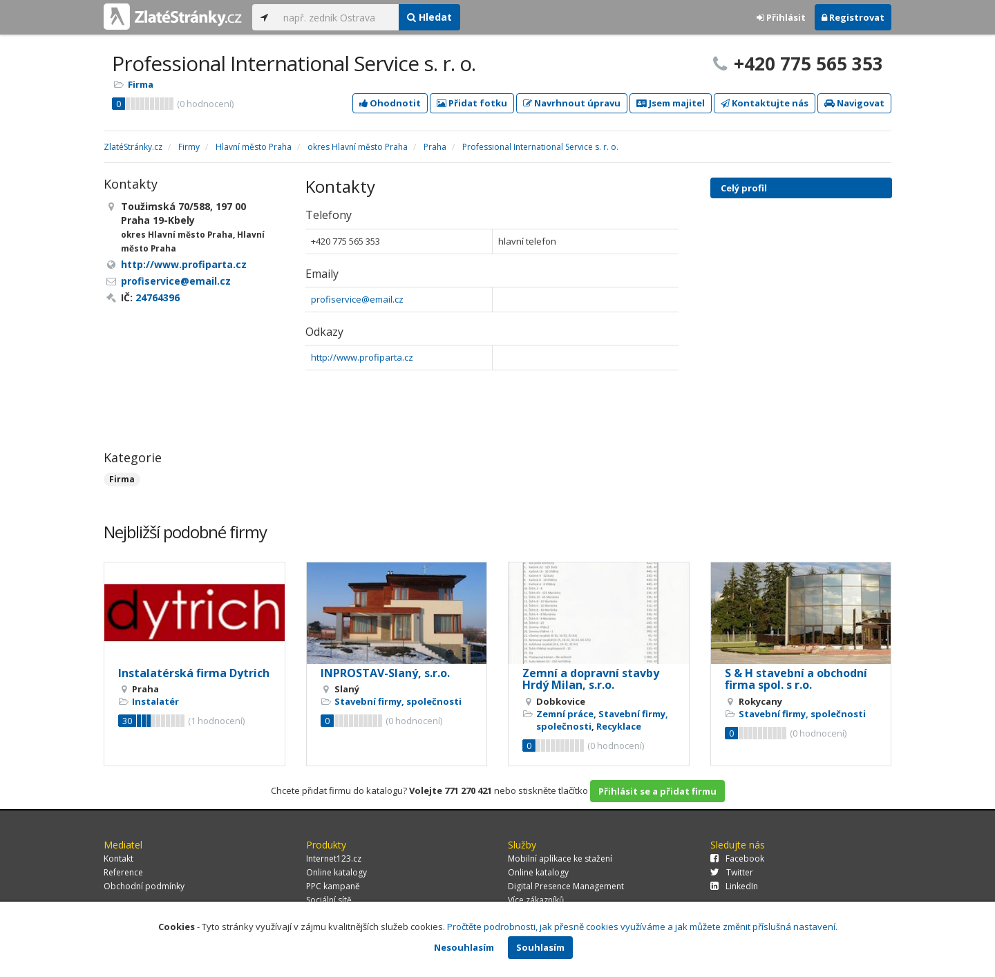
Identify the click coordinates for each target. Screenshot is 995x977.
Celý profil (744, 188)
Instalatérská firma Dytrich (193, 673)
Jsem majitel (670, 103)
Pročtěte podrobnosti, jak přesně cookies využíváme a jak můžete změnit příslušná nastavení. (642, 926)
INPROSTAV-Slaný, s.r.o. (385, 673)
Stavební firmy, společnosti (398, 701)
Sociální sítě (329, 900)
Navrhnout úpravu (571, 103)
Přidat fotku (472, 103)
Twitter (731, 872)
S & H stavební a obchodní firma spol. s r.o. (796, 679)
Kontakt (118, 858)
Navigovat (854, 103)
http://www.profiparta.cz (362, 357)
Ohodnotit (390, 103)
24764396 (157, 297)
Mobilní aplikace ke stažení (560, 858)
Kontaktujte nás (764, 103)
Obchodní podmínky (144, 886)
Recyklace (618, 726)
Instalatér (155, 701)
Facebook (737, 858)
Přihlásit (781, 17)
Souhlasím (540, 947)
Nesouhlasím (464, 947)
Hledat (429, 16)
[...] (337, 17)
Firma (140, 84)
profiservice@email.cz (357, 299)
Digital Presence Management (566, 886)
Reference (123, 872)
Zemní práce (565, 714)
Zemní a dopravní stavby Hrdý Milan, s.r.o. (590, 679)
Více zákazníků (536, 900)
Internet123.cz (333, 858)
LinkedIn (734, 886)
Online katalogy (336, 872)
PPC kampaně (333, 886)
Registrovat (853, 17)
